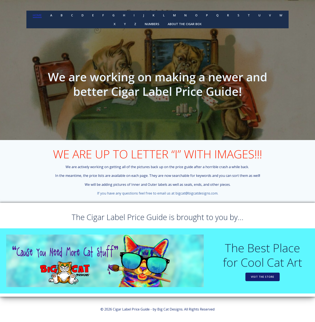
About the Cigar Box (185, 24)
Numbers (152, 24)
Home (37, 15)
